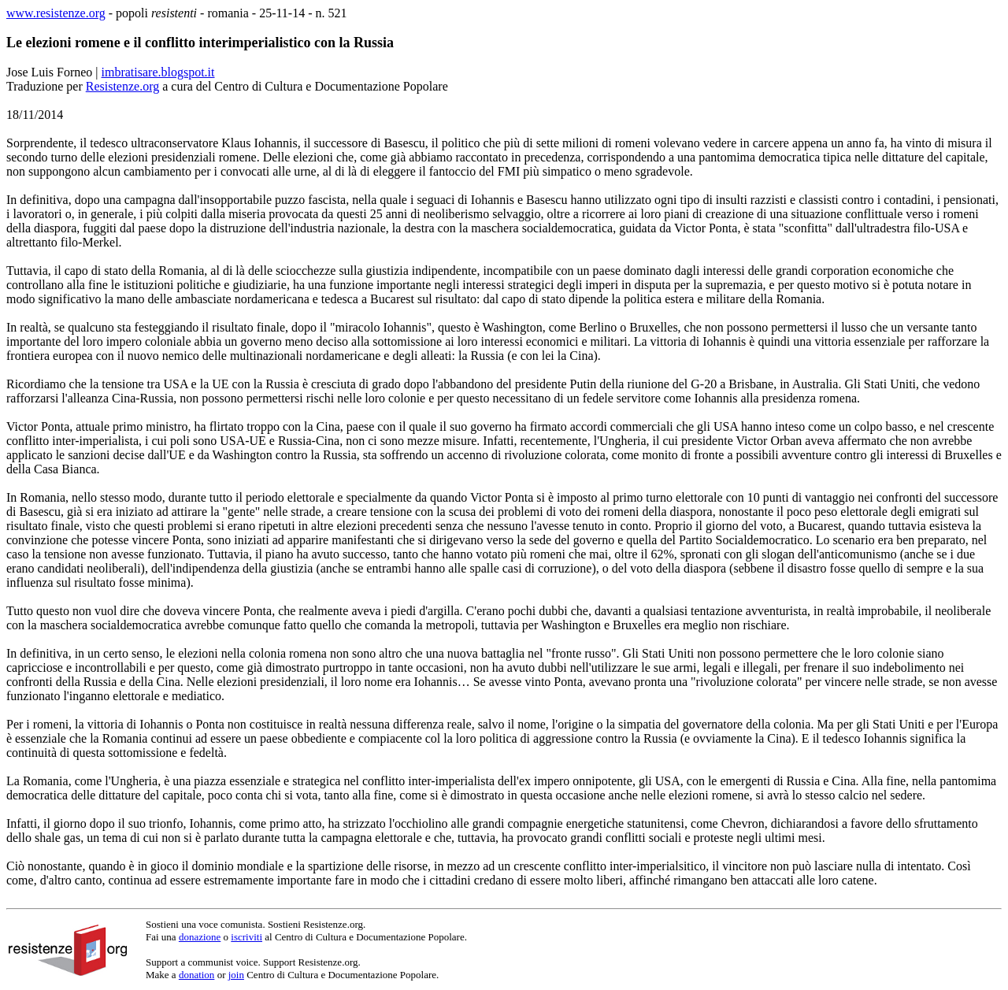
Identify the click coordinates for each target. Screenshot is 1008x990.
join (236, 975)
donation (197, 975)
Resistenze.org (122, 86)
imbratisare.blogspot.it (158, 72)
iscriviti (246, 937)
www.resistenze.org (56, 13)
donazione (199, 937)
